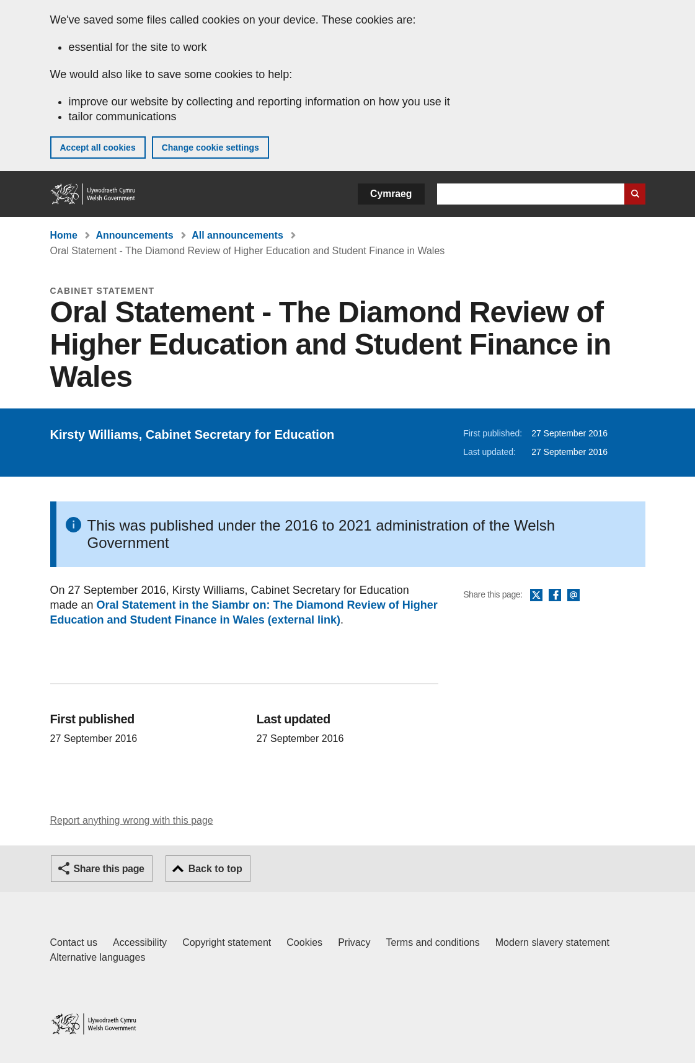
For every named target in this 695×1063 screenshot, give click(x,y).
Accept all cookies (98, 147)
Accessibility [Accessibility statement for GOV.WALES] (140, 942)
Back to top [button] (215, 868)
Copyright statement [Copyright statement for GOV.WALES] (226, 942)
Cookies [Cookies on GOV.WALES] (304, 942)
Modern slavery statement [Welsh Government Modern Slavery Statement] (552, 942)
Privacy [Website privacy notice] (354, 942)
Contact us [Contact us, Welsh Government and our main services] (73, 942)
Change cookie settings (210, 147)
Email (573, 595)
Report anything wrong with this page (131, 820)
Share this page (109, 868)
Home (63, 235)
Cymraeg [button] (391, 193)
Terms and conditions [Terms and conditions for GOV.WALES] (433, 942)
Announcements (134, 235)
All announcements (237, 235)
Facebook (555, 595)
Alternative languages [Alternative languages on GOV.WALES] (98, 957)
